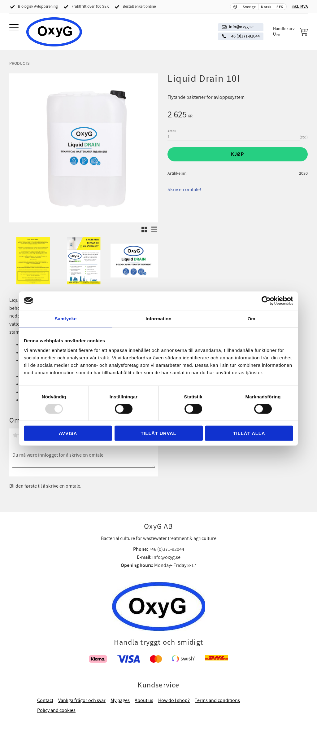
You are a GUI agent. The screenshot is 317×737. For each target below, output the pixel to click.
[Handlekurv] (290, 32)
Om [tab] (251, 318)
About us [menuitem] (144, 700)
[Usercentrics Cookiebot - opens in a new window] (266, 300)
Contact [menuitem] (45, 700)
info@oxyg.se (241, 27)
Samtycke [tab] (66, 318)
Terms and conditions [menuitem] (217, 700)
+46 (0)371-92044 (244, 36)
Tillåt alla (249, 433)
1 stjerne (15, 435)
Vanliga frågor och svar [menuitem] (82, 700)
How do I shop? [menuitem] (174, 700)
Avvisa (68, 433)
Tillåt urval (158, 433)
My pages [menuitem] (120, 700)
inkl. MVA (300, 6)
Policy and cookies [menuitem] (56, 710)
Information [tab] (158, 318)
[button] (14, 27)
